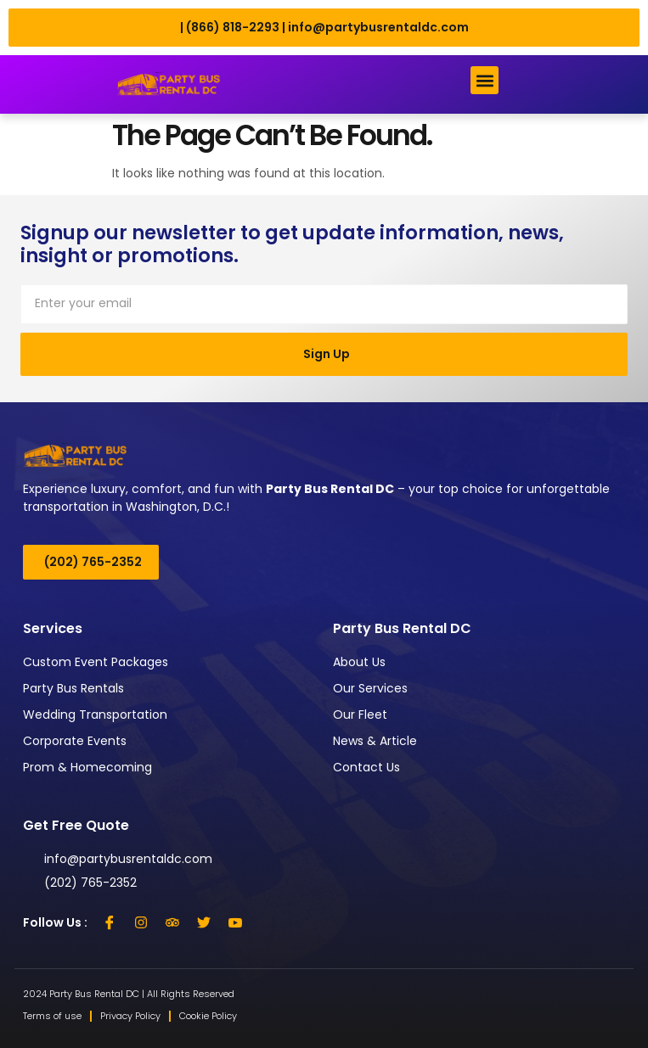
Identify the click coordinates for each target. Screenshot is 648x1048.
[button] (485, 80)
